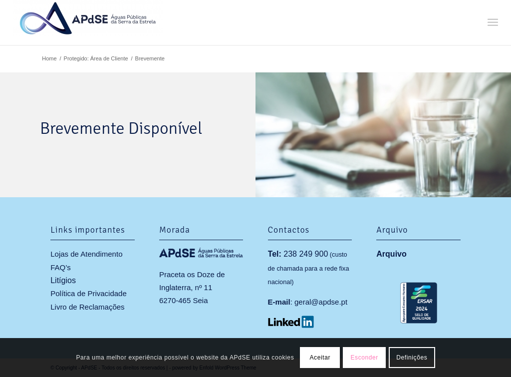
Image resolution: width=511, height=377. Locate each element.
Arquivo (391, 254)
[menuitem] (493, 22)
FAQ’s (60, 267)
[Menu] (493, 22)
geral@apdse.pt (320, 302)
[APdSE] (88, 22)
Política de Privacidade (88, 293)
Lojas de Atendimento (86, 254)
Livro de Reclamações (87, 307)
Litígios (63, 280)
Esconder (364, 357)
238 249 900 (305, 254)
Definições (411, 357)
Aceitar (319, 357)
